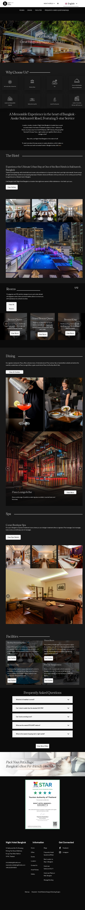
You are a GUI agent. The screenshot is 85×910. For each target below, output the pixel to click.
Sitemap (27, 892)
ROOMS (22, 10)
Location (33, 861)
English (70, 3)
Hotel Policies (35, 870)
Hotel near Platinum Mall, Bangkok (49, 874)
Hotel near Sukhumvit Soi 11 (48, 867)
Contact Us (34, 865)
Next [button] (80, 250)
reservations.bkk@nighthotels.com (15, 865)
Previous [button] (8, 250)
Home (32, 848)
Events (33, 856)
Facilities (38, 10)
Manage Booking (48, 880)
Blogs (45, 848)
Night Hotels (48, 3)
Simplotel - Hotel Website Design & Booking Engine (46, 892)
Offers (32, 852)
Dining (29, 10)
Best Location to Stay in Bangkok (48, 860)
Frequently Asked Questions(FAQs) (57, 10)
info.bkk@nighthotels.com (13, 862)
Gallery (33, 874)
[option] (44, 250)
